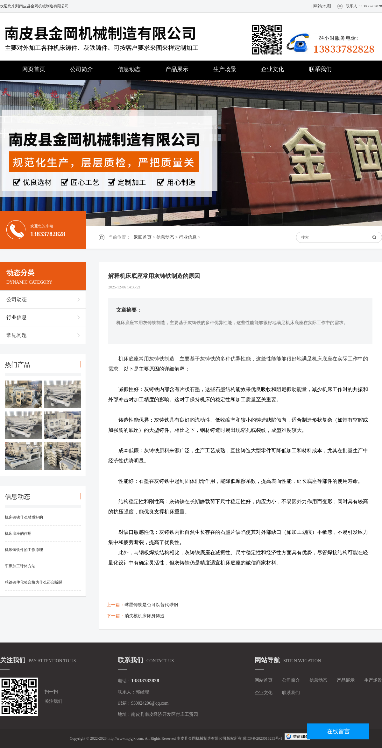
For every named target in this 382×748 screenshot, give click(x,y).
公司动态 (16, 299)
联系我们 (320, 69)
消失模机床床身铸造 (144, 616)
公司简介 (81, 69)
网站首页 (263, 680)
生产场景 (224, 69)
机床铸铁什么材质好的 (24, 517)
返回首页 (143, 237)
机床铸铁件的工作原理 (24, 550)
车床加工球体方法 (20, 566)
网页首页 (33, 69)
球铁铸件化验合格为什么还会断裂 (33, 582)
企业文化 (272, 69)
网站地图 (322, 6)
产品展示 (177, 69)
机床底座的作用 (18, 533)
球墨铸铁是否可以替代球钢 (151, 604)
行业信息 (188, 237)
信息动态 (129, 69)
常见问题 (16, 335)
